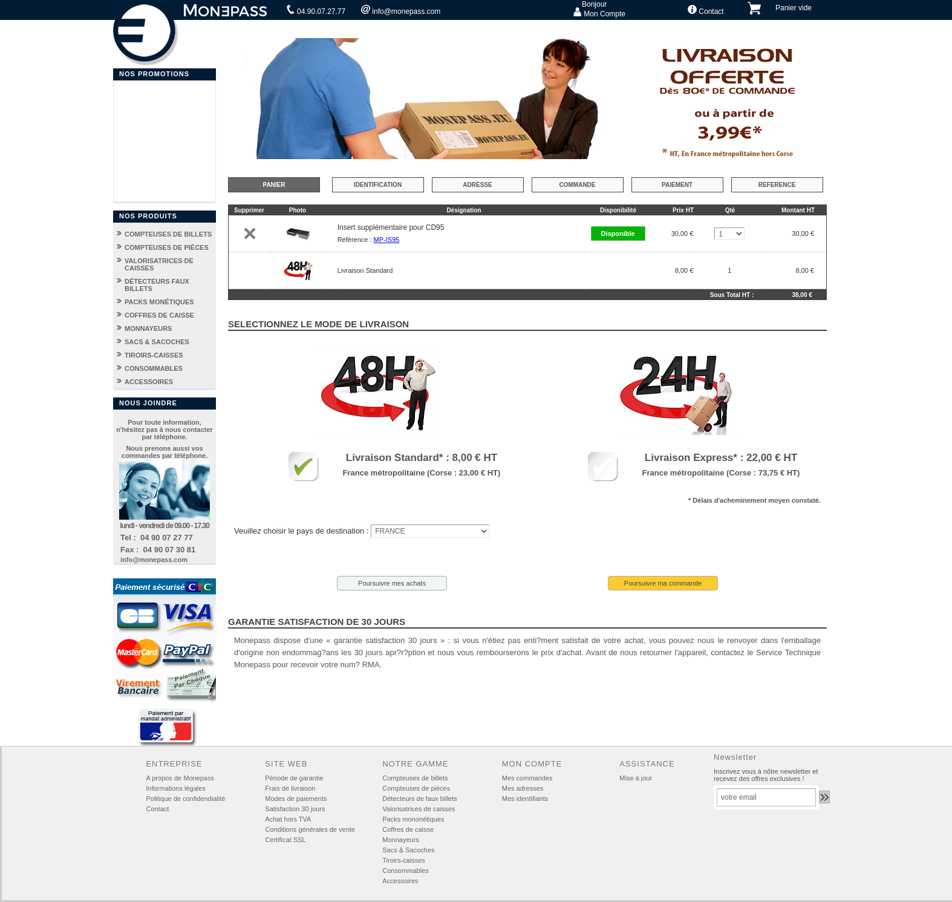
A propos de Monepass (180, 778)
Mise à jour (635, 778)
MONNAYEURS (148, 328)
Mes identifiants (525, 798)
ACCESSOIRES (149, 381)
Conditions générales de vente (310, 829)
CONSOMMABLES (154, 368)
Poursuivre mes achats (392, 583)
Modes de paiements (296, 798)
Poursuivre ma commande (663, 583)
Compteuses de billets (415, 778)
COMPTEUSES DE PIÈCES (167, 247)
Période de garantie (294, 778)
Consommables (405, 870)
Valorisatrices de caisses (418, 808)
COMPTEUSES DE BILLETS (168, 234)
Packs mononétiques (413, 819)
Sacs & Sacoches (408, 850)
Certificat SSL (285, 839)
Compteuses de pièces (416, 788)
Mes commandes (527, 778)
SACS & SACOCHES (157, 341)
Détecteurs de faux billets (419, 798)
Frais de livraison (290, 788)
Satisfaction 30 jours (295, 808)
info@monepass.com (400, 10)
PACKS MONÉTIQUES (159, 302)
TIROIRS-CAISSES (154, 355)
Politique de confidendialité (185, 798)
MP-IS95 (387, 239)
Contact (706, 10)
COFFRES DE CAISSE (159, 315)
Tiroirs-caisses (403, 860)
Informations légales (175, 788)
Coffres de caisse (408, 829)
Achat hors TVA (288, 819)
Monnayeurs (400, 839)
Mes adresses (522, 788)
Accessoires (400, 880)
